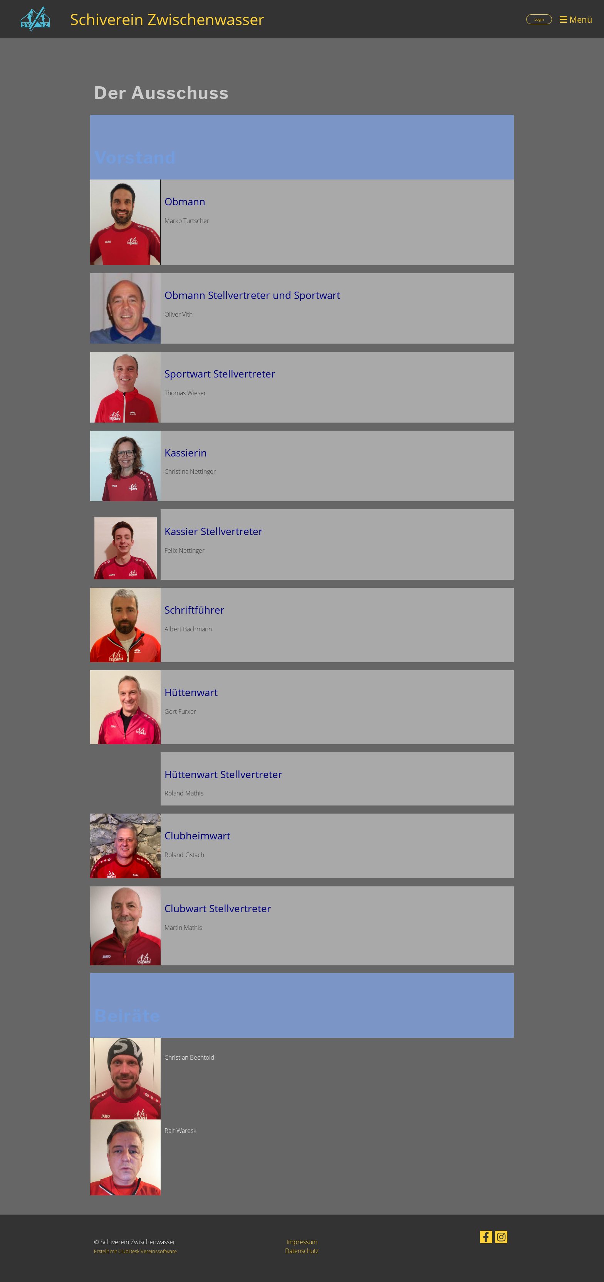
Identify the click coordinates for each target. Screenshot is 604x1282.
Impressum (302, 1242)
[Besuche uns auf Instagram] (501, 1238)
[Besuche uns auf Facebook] (486, 1238)
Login (539, 19)
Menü (576, 19)
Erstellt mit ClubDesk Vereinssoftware (135, 1251)
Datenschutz (302, 1251)
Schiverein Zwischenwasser (167, 19)
